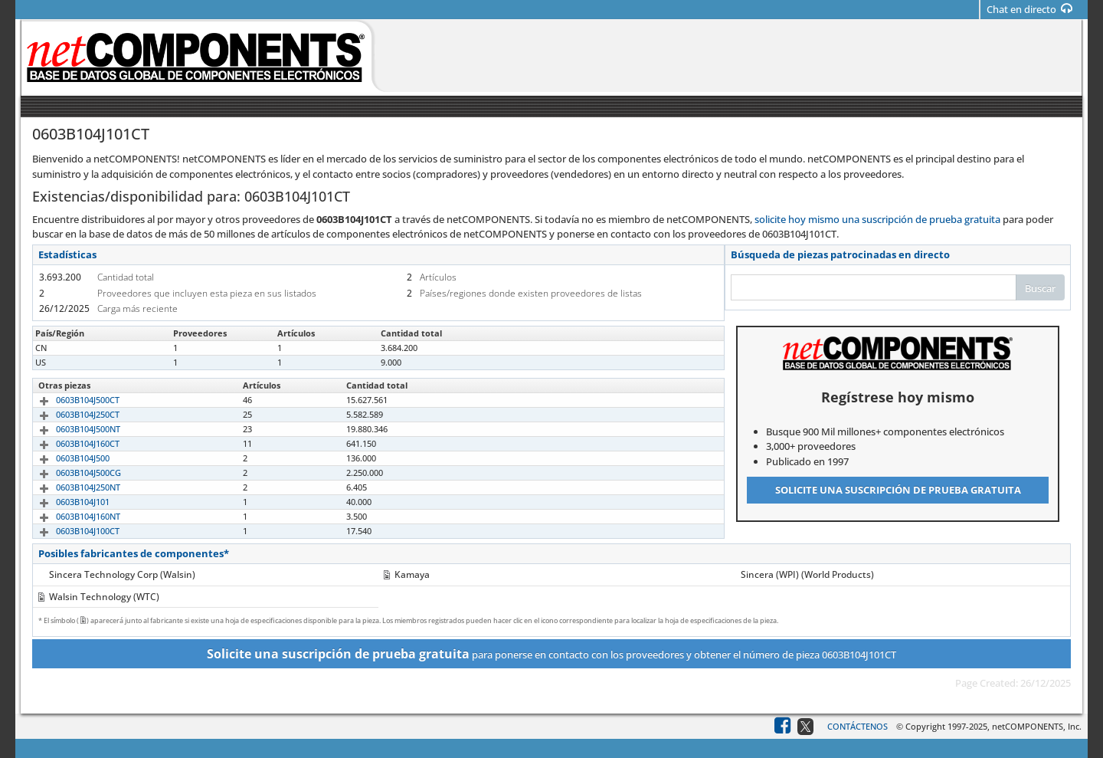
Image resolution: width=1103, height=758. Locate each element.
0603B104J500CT (70, 399)
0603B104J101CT (70, 347)
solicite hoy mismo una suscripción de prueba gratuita (877, 219)
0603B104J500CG (70, 472)
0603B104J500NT (70, 429)
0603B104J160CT (70, 443)
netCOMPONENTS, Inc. (1037, 726)
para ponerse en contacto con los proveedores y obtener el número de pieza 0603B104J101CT (551, 653)
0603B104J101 (65, 501)
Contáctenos (857, 726)
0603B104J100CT (70, 531)
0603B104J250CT (70, 414)
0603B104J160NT (70, 516)
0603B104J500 (65, 458)
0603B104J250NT (70, 487)
